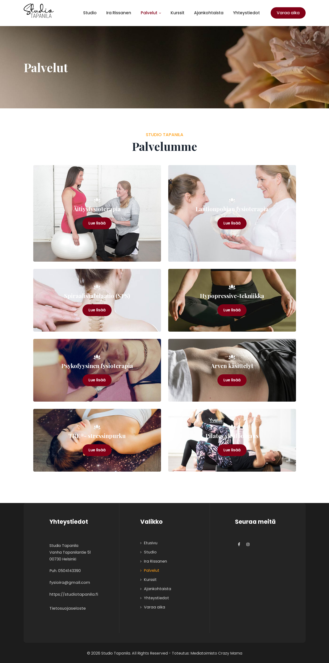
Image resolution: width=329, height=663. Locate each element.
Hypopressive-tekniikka (232, 295)
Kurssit (177, 13)
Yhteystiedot (246, 13)
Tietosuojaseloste (67, 607)
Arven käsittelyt (232, 365)
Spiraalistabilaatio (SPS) (97, 295)
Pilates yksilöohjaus (232, 435)
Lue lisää (97, 224)
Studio (90, 13)
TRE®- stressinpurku (97, 435)
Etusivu (150, 542)
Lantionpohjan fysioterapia (232, 208)
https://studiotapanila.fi (73, 594)
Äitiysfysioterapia (97, 208)
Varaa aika (288, 13)
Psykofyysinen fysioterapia (97, 365)
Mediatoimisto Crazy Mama (216, 652)
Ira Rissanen (118, 13)
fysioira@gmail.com (69, 582)
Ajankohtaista (208, 13)
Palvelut (151, 13)
